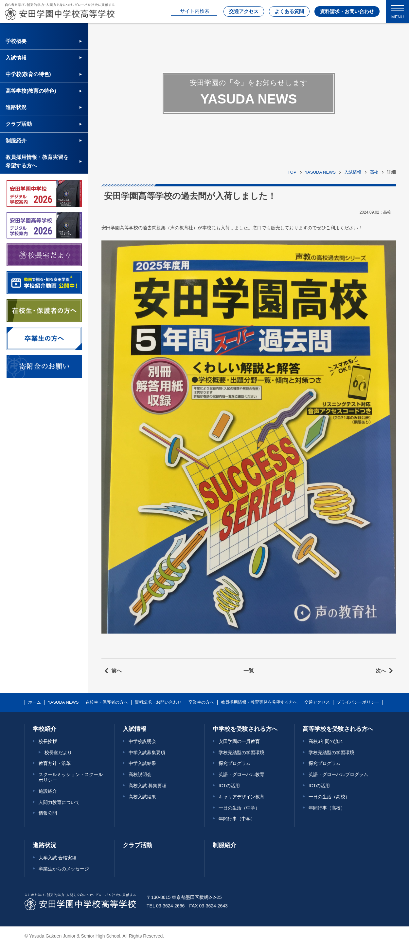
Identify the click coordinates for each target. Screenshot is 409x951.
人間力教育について (59, 802)
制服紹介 (16, 140)
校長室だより (58, 752)
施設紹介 (48, 791)
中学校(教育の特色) (28, 74)
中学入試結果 (142, 763)
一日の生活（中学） (239, 807)
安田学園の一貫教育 (239, 741)
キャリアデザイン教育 (241, 796)
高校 (374, 172)
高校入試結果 (142, 796)
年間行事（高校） (327, 807)
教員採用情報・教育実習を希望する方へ (37, 161)
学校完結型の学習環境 (241, 752)
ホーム (34, 702)
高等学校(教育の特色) (31, 91)
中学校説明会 (142, 741)
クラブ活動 (19, 124)
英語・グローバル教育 (241, 774)
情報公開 (48, 813)
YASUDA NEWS (320, 172)
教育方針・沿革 (55, 763)
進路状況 (16, 107)
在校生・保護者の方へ (106, 702)
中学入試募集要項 (147, 752)
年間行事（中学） (237, 818)
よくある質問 (289, 11)
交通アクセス (243, 11)
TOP (292, 172)
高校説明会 (140, 774)
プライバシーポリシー (358, 702)
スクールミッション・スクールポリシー (71, 777)
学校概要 (16, 41)
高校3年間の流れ (326, 741)
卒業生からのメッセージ (64, 868)
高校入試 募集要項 (148, 785)
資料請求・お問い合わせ (347, 11)
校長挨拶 (48, 741)
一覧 (248, 671)
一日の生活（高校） (329, 796)
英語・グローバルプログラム (338, 774)
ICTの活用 (229, 785)
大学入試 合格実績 (58, 857)
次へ (381, 671)
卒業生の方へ (201, 702)
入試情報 (352, 172)
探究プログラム (235, 763)
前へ (116, 671)
